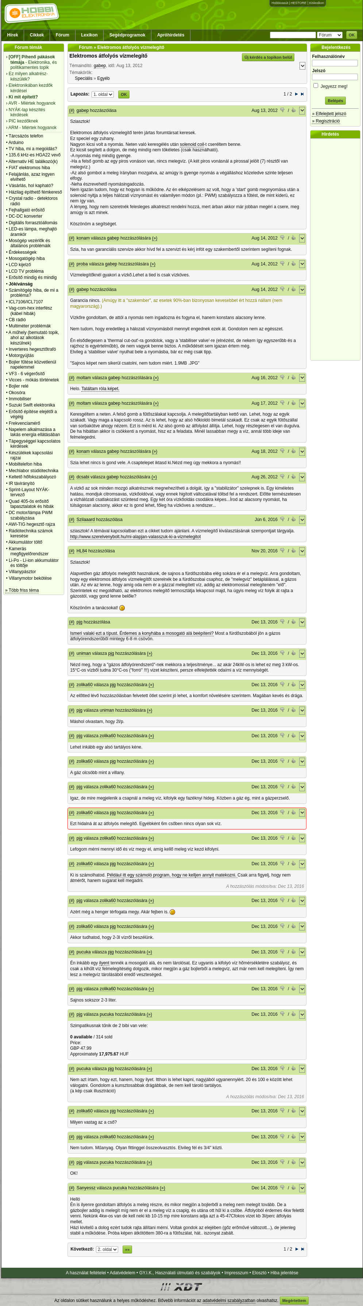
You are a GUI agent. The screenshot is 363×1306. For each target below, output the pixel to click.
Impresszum (236, 1272)
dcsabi (83, 476)
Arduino (15, 142)
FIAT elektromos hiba (29, 167)
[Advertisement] (337, 249)
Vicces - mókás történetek (34, 379)
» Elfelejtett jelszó (329, 113)
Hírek (12, 35)
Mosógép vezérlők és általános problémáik (30, 243)
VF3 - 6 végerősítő (27, 373)
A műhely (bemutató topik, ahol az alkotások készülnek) (33, 338)
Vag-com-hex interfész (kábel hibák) (30, 311)
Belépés (335, 100)
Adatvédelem (122, 1272)
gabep (100, 65)
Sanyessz (86, 1187)
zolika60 (85, 684)
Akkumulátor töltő (25, 542)
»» (127, 1249)
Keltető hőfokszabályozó (32, 476)
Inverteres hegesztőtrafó (32, 349)
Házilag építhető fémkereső (35, 192)
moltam (84, 377)
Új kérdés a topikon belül (268, 57)
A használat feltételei (86, 1272)
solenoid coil (192, 144)
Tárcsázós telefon (26, 136)
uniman (84, 653)
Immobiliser (20, 398)
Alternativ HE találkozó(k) (33, 161)
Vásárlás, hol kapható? (31, 185)
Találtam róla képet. (100, 388)
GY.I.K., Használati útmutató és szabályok (180, 1272)
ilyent (104, 962)
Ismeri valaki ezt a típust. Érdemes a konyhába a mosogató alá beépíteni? (142, 633)
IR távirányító (22, 483)
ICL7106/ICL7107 (26, 301)
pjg (79, 622)
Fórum (62, 35)
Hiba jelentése (284, 1272)
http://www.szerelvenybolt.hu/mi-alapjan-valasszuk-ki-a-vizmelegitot (135, 536)
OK (352, 35)
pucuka (84, 952)
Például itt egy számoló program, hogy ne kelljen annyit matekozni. (172, 875)
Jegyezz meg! (335, 85)
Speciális (83, 78)
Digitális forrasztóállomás (33, 222)
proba (82, 264)
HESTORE (298, 3)
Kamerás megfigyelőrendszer (29, 551)
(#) (71, 110)
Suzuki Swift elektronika (32, 405)
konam (83, 238)
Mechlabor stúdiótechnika (33, 470)
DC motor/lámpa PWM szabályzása (31, 515)
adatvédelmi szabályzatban (228, 1300)
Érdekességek (22, 252)
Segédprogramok (127, 35)
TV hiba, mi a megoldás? (33, 148)
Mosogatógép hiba (27, 258)
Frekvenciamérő (24, 423)
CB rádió (17, 319)
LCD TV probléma (26, 271)
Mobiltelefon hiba (25, 464)
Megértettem (294, 1300)
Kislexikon (316, 3)
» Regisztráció (326, 121)
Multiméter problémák (30, 326)
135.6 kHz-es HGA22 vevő (35, 155)
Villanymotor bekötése (30, 578)
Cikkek (37, 35)
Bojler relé (18, 386)
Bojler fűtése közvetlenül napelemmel (32, 364)
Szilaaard (86, 519)
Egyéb (103, 78)
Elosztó (259, 1272)
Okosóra (17, 392)
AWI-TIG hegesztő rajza (31, 524)
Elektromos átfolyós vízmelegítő (108, 56)
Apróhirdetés (171, 35)
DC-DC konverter (25, 216)
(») (155, 238)
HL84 (82, 550)
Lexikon (89, 35)
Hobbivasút (279, 3)
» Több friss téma (22, 590)
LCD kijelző (20, 264)
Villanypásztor (22, 571)
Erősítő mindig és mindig (33, 277)
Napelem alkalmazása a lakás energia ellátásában (34, 432)
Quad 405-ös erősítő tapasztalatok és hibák (31, 504)
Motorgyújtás (21, 355)
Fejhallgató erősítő (27, 210)
